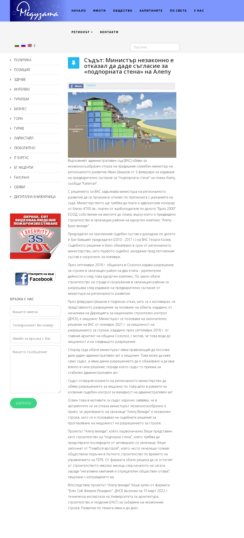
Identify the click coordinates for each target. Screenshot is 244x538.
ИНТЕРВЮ (21, 89)
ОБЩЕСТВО (122, 10)
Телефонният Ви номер (32, 325)
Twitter (91, 85)
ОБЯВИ (19, 187)
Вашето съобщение (29, 351)
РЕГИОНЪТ (80, 32)
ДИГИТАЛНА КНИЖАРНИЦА (34, 196)
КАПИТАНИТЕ (151, 10)
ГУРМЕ (18, 128)
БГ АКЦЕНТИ (23, 167)
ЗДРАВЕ (19, 79)
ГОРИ (18, 118)
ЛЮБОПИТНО (24, 148)
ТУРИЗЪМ (21, 99)
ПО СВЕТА (178, 10)
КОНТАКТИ (109, 32)
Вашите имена (25, 311)
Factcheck (21, 177)
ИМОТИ (99, 10)
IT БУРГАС (21, 157)
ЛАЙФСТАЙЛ (23, 138)
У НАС (199, 10)
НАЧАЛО (78, 10)
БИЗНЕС (20, 109)
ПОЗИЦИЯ (21, 69)
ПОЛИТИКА (22, 60)
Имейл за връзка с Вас (31, 338)
